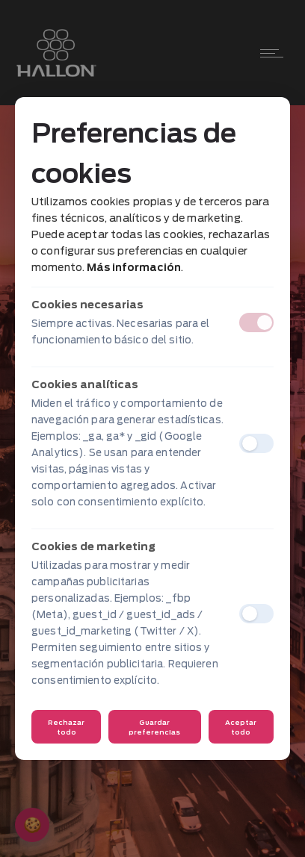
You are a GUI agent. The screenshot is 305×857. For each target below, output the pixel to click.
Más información (134, 267)
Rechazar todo (66, 727)
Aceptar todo (240, 727)
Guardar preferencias (154, 727)
